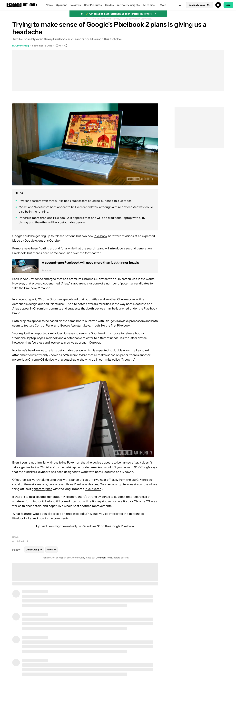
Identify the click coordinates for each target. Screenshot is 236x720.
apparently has (42, 489)
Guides (109, 5)
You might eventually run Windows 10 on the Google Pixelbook (91, 526)
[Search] (180, 5)
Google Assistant (72, 325)
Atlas (64, 283)
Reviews (75, 5)
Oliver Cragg (22, 45)
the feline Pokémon (67, 462)
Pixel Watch (93, 489)
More (163, 5)
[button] (118, 5)
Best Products (93, 5)
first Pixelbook (120, 325)
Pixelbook (100, 236)
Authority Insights (128, 5)
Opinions (61, 5)
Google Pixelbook (20, 541)
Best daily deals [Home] (199, 5)
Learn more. (146, 19)
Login (228, 4)
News (49, 5)
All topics (149, 5)
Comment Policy (104, 557)
